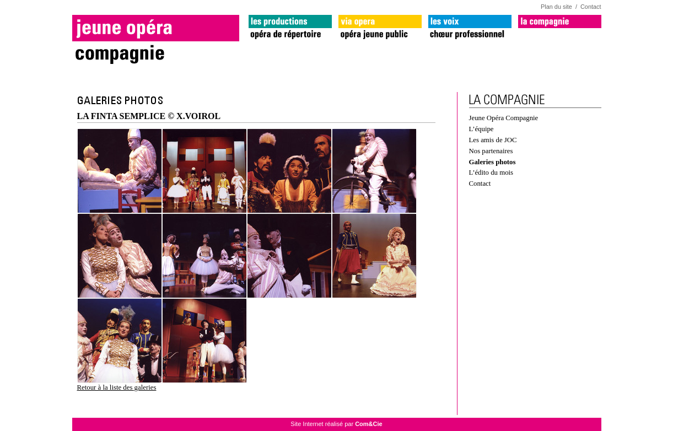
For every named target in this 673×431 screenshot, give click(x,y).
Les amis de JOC (493, 140)
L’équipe (481, 129)
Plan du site (556, 6)
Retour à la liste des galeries (117, 387)
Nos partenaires (491, 151)
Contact (590, 6)
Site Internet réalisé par (336, 424)
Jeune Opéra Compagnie (504, 118)
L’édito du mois (491, 172)
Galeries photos (492, 162)
